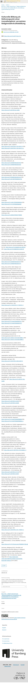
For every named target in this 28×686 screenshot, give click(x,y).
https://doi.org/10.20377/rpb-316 (12, 36)
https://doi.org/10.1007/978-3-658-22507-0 (12, 361)
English (4, 627)
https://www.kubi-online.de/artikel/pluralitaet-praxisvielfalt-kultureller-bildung (12, 558)
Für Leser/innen (5, 638)
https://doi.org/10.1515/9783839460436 (11, 204)
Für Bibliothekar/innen (7, 643)
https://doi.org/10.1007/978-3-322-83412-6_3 (12, 148)
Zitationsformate (6, 586)
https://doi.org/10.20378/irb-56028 (10, 403)
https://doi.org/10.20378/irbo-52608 (10, 110)
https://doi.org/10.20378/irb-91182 (10, 472)
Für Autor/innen (5, 641)
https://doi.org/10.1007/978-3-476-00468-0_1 (15, 450)
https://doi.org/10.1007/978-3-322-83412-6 (12, 146)
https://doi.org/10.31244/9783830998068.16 (12, 421)
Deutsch (4, 630)
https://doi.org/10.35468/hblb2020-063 (11, 162)
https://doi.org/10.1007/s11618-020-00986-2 (12, 337)
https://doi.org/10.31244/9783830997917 (11, 321)
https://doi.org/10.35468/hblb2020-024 (11, 177)
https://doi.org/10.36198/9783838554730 (11, 179)
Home (2, 5)
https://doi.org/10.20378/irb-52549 (10, 401)
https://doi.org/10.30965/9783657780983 (11, 215)
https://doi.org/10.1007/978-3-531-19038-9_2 (12, 529)
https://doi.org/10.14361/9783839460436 (11, 202)
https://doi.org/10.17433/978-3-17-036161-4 (12, 305)
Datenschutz (7, 666)
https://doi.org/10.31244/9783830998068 (11, 419)
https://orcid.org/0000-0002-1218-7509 (10, 32)
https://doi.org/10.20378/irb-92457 (10, 473)
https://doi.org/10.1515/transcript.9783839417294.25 (14, 544)
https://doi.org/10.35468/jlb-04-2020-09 (15, 247)
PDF (5, 565)
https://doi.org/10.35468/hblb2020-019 (11, 261)
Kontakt (22, 664)
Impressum (16, 664)
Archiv (7, 5)
